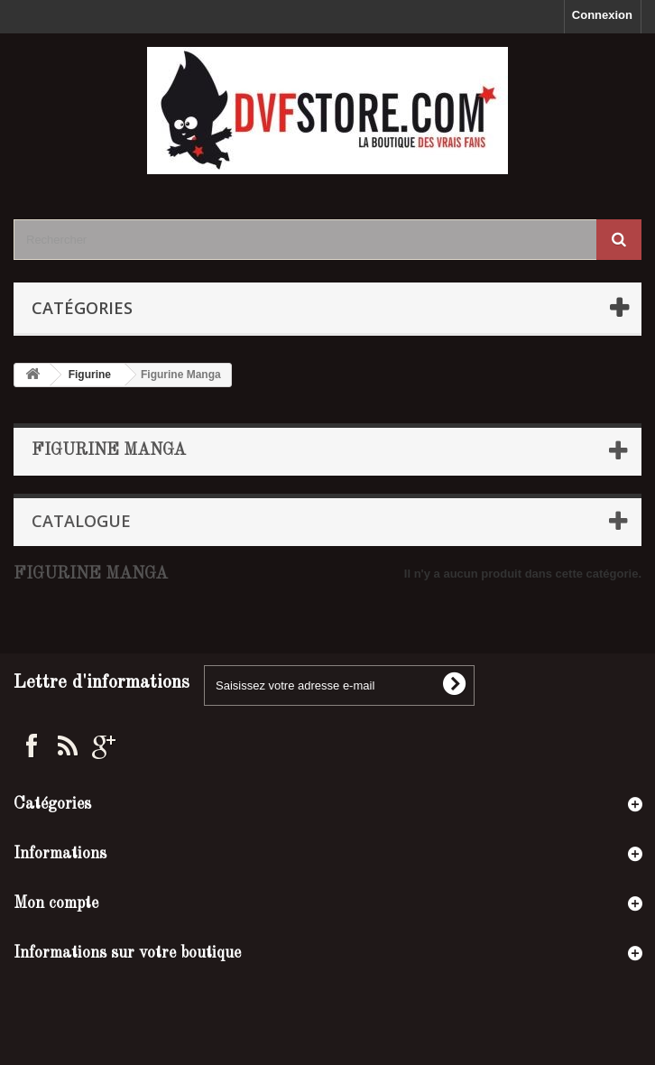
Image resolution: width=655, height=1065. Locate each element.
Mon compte (56, 903)
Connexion (602, 15)
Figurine (90, 374)
